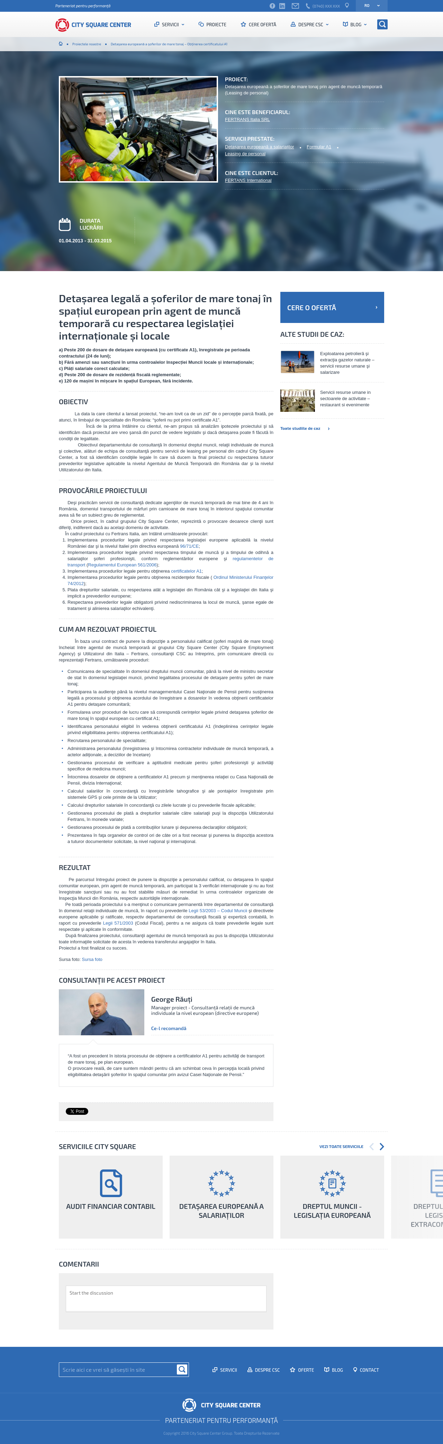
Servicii (170, 24)
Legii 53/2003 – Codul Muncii (218, 910)
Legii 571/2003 (118, 923)
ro (369, 5)
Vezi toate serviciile (341, 1146)
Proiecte (216, 24)
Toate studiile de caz (304, 428)
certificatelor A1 (186, 571)
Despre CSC (310, 24)
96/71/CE (189, 546)
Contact (369, 1370)
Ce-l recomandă (169, 1028)
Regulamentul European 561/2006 (122, 564)
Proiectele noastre (86, 44)
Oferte (305, 1370)
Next (382, 1146)
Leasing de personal (245, 153)
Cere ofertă (262, 24)
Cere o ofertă (332, 307)
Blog (356, 24)
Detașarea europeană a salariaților (259, 146)
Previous (371, 1146)
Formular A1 (319, 146)
